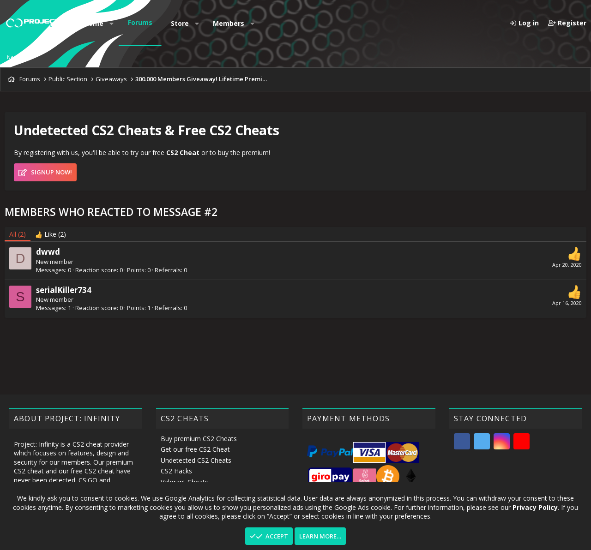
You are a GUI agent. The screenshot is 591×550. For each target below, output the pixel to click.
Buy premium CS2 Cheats (199, 438)
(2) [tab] (17, 234)
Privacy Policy (535, 507)
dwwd (48, 251)
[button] (112, 23)
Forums (140, 22)
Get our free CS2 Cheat (195, 449)
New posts (19, 57)
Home (93, 23)
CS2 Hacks (176, 470)
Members (228, 23)
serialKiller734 (63, 290)
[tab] (50, 234)
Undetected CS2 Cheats (196, 460)
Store (180, 23)
